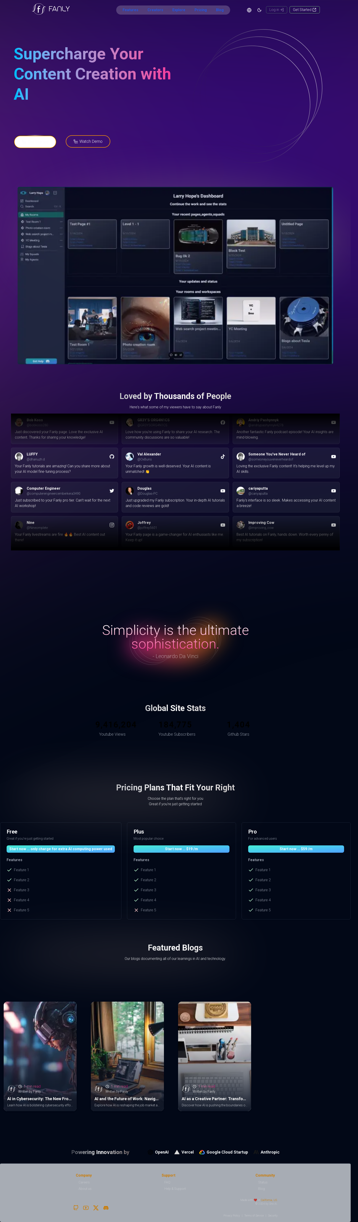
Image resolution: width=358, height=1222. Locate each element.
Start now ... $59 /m (296, 849)
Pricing (201, 10)
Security (273, 1215)
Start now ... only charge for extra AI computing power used (60, 849)
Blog (220, 10)
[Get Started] (305, 9)
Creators (155, 10)
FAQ (167, 1182)
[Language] (249, 10)
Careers (84, 1182)
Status (263, 1182)
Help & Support (175, 1189)
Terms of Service (254, 1215)
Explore (178, 10)
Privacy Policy (232, 1215)
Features (130, 10)
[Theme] (259, 10)
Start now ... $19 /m (181, 849)
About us (85, 1189)
